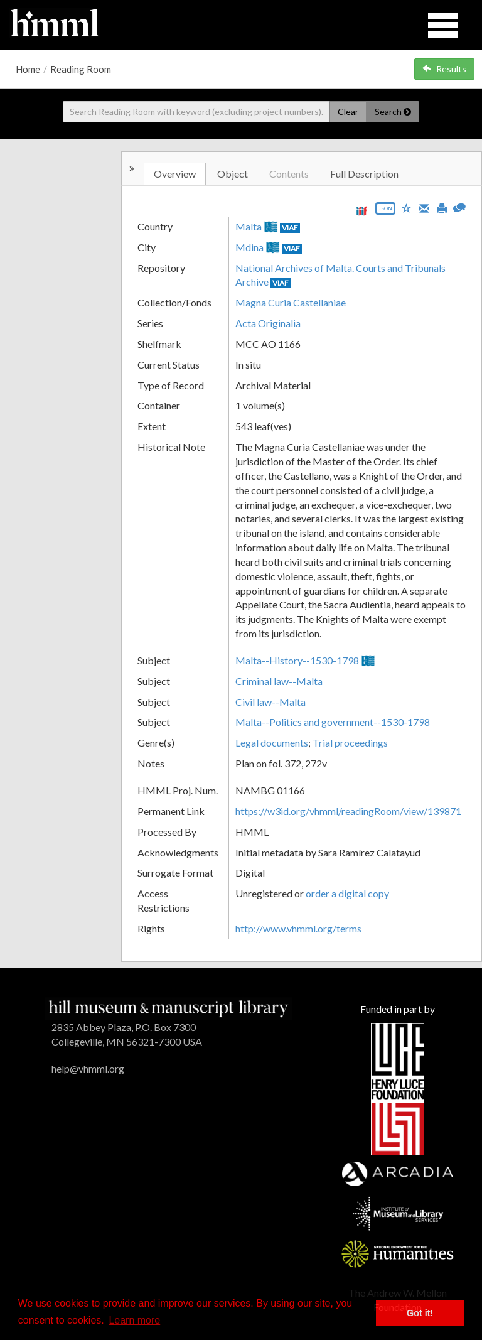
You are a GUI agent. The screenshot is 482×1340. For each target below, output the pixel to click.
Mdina (249, 247)
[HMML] (168, 1007)
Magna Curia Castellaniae (290, 302)
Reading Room (80, 69)
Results (444, 68)
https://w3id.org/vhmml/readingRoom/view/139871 (348, 811)
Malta (248, 226)
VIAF (290, 227)
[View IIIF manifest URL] (361, 210)
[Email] (424, 207)
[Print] (442, 207)
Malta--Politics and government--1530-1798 (332, 722)
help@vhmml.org (87, 1068)
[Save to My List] (407, 207)
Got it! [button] (420, 1313)
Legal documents (271, 742)
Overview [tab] (175, 174)
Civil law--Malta (270, 702)
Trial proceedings (350, 742)
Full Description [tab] (364, 174)
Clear (348, 111)
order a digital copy (347, 893)
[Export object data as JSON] (385, 211)
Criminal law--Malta (279, 681)
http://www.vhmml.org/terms (298, 928)
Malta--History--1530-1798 (297, 660)
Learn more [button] (134, 1320)
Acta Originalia (268, 323)
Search (393, 111)
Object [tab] (232, 174)
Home (28, 69)
